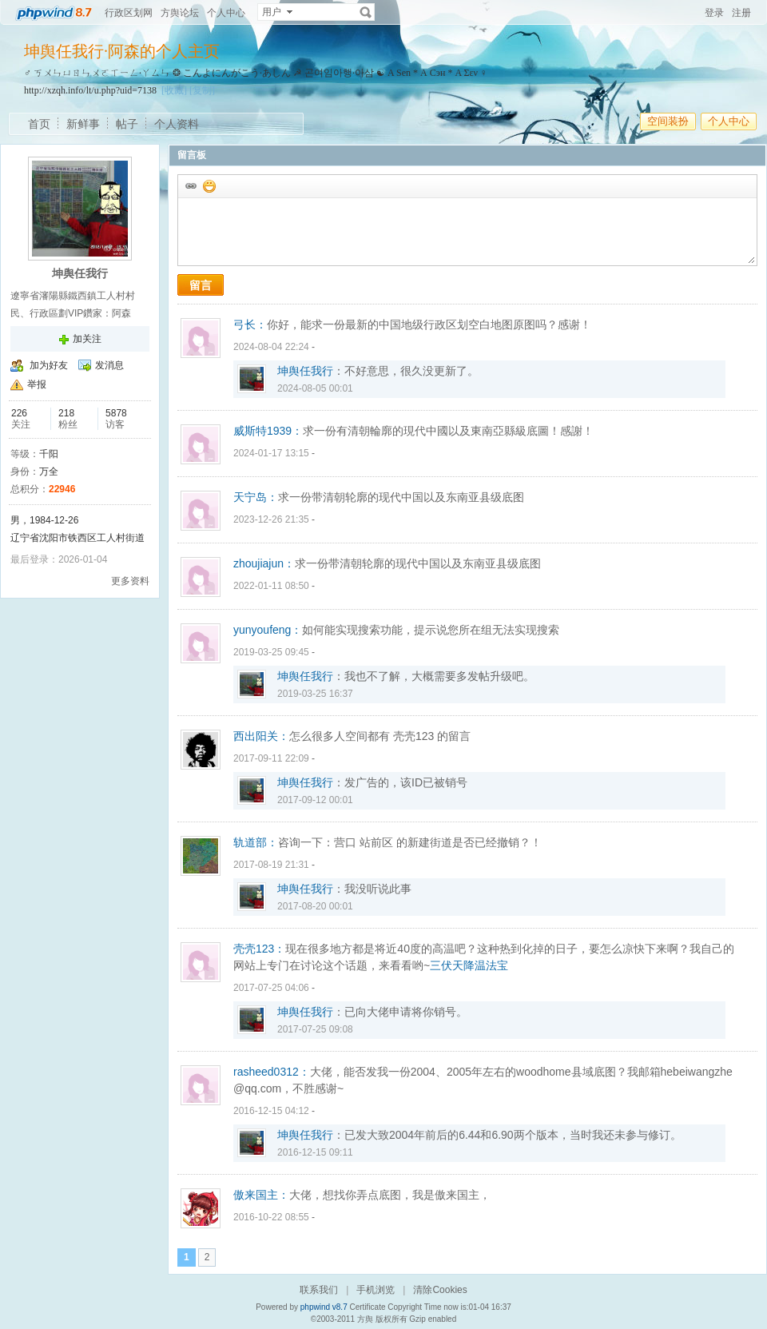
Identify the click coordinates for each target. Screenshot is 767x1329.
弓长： (250, 324)
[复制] (202, 90)
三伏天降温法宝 (469, 965)
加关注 (87, 338)
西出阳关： (261, 736)
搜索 (366, 12)
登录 (714, 13)
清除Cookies (440, 1289)
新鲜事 (83, 123)
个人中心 (226, 13)
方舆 (365, 1319)
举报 (36, 384)
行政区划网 (129, 13)
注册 (741, 13)
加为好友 (49, 365)
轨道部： (255, 842)
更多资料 (130, 581)
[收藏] (174, 90)
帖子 (127, 123)
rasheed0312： (271, 1071)
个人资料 (176, 123)
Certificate (367, 1307)
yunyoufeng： (267, 629)
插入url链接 (190, 185)
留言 (200, 285)
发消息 (109, 365)
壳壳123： (259, 948)
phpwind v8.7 (324, 1307)
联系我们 (319, 1289)
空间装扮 (668, 121)
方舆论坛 (180, 13)
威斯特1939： (268, 430)
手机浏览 (375, 1289)
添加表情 (208, 185)
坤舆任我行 (305, 370)
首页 (39, 123)
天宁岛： (255, 497)
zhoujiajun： (264, 563)
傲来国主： (261, 1194)
